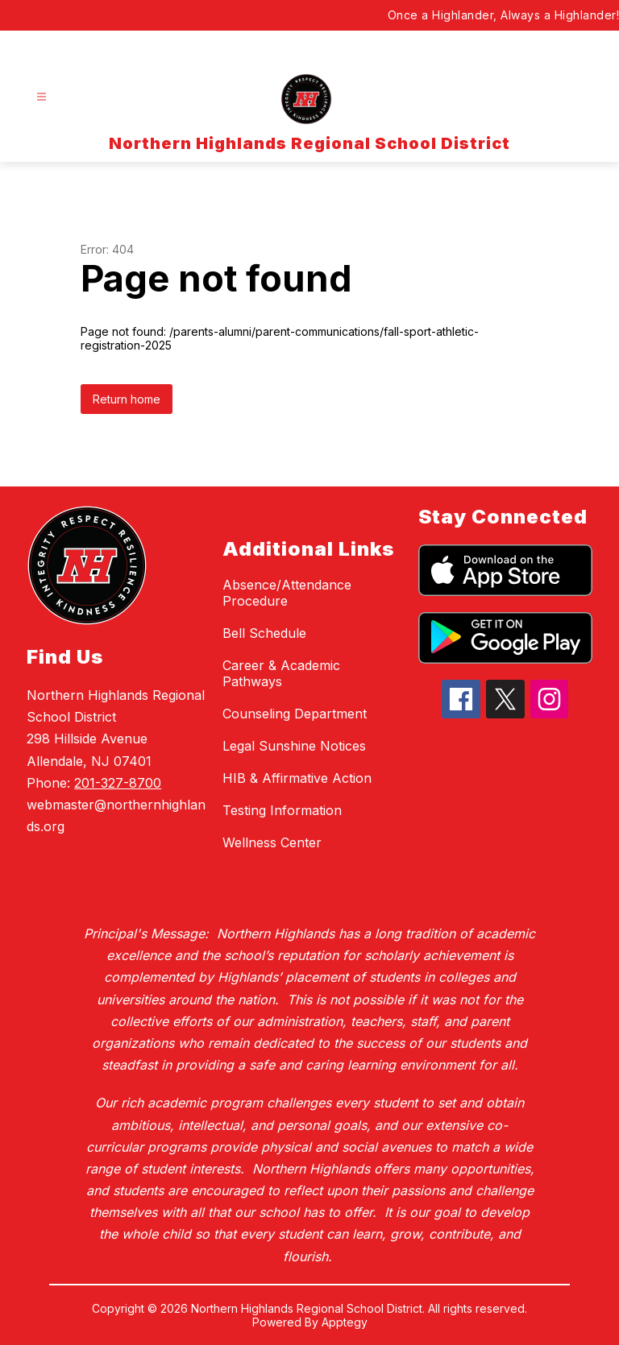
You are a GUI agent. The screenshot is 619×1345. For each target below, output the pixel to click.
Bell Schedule (264, 633)
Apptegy (345, 1322)
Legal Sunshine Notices (294, 746)
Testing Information (282, 810)
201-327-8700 (117, 783)
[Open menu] (41, 97)
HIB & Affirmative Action (297, 778)
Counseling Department (294, 714)
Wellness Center (272, 842)
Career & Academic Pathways (281, 673)
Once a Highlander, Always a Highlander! (504, 15)
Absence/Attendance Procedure (286, 593)
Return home (126, 399)
